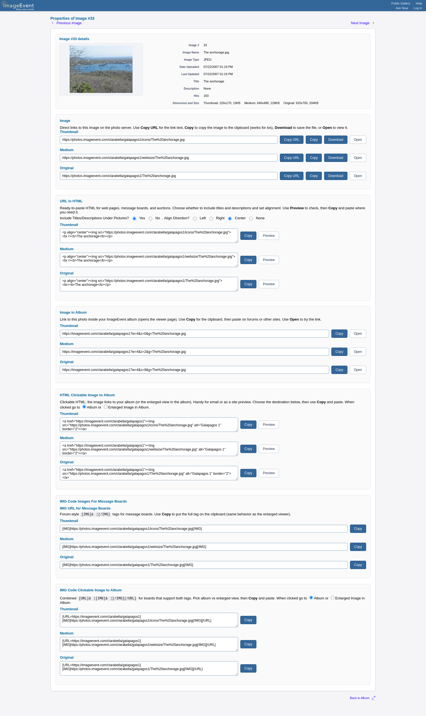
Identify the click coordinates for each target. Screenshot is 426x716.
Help (419, 3)
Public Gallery (400, 3)
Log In (417, 8)
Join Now (401, 8)
